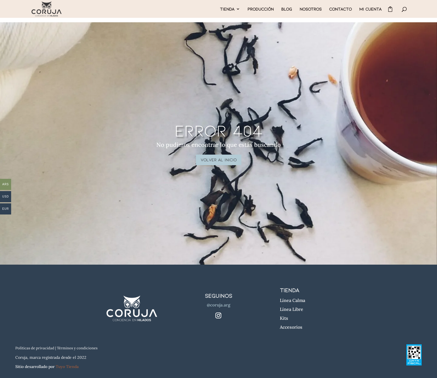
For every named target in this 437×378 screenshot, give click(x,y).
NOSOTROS (311, 9)
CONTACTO (340, 9)
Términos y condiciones (77, 348)
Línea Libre (291, 309)
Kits (284, 318)
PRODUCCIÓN (260, 9)
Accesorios (291, 327)
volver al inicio (219, 159)
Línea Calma (292, 300)
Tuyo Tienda (67, 366)
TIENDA (227, 9)
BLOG (286, 9)
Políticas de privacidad (34, 348)
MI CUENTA (370, 9)
